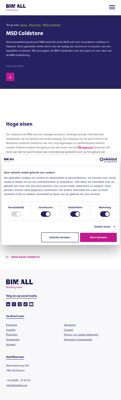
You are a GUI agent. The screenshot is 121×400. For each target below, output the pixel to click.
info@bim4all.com (16, 385)
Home (24, 25)
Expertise (11, 325)
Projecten (35, 25)
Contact (68, 330)
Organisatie (13, 339)
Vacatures (70, 325)
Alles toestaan (98, 237)
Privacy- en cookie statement (81, 335)
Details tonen (102, 226)
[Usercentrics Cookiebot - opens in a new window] (102, 160)
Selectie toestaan (59, 237)
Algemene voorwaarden (78, 339)
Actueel (10, 344)
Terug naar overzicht (25, 257)
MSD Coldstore (52, 25)
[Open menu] (112, 8)
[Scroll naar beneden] (10, 77)
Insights (10, 330)
